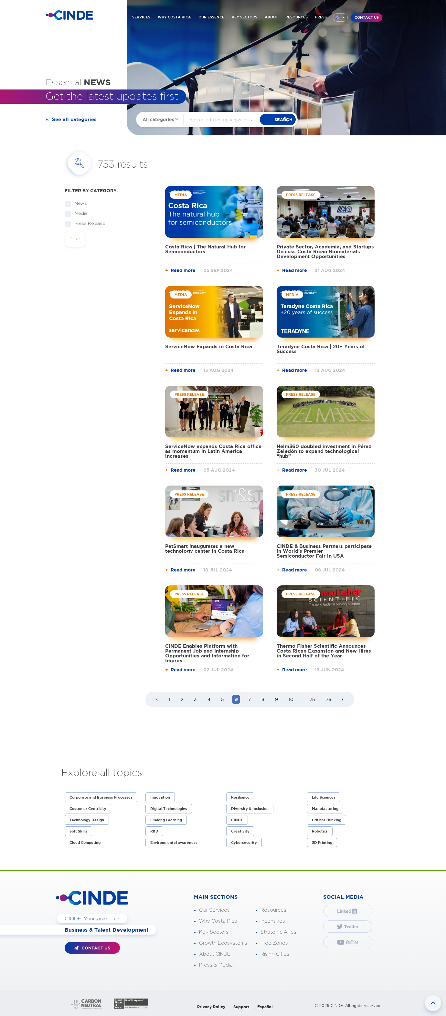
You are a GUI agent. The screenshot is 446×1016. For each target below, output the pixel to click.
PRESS (321, 17)
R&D (154, 831)
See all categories (75, 119)
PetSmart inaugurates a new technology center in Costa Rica (205, 548)
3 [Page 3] (195, 699)
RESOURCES (296, 17)
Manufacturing (325, 809)
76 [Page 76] (328, 699)
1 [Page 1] (169, 699)
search (288, 119)
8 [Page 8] (262, 699)
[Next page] (342, 700)
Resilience (240, 797)
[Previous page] (157, 700)
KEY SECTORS (244, 17)
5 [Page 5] (222, 699)
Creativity (240, 831)
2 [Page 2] (182, 699)
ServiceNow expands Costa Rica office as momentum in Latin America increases (213, 451)
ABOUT (271, 17)
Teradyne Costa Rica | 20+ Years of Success (321, 349)
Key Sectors (213, 932)
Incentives (272, 921)
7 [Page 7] (249, 699)
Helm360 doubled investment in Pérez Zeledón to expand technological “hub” (324, 451)
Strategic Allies (278, 932)
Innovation (160, 797)
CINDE (237, 820)
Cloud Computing (85, 842)
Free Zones (274, 943)
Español (265, 1007)
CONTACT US (367, 17)
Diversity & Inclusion (250, 809)
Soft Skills (78, 831)
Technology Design (86, 820)
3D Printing (322, 842)
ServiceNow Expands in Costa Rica (208, 346)
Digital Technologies (168, 809)
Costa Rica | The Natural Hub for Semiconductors (205, 249)
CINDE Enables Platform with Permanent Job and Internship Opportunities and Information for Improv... (207, 653)
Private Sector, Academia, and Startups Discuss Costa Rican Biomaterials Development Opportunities (325, 251)
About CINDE (214, 954)
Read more (183, 270)
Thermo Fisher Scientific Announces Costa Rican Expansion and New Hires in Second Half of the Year (324, 650)
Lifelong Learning (166, 820)
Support (241, 1007)
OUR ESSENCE (211, 17)
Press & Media (216, 965)
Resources (273, 910)
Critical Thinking (326, 820)
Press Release (88, 223)
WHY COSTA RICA (174, 17)
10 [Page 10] (291, 699)
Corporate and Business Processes (101, 797)
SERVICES (141, 17)
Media (79, 213)
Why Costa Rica (218, 921)
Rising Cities (274, 954)
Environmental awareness (173, 842)
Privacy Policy (211, 1007)
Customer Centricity (87, 809)
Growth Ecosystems (223, 943)
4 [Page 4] (208, 699)
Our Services (214, 910)
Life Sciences (323, 797)
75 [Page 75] (312, 699)
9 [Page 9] (276, 699)
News (78, 203)
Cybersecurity (244, 842)
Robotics (320, 831)
